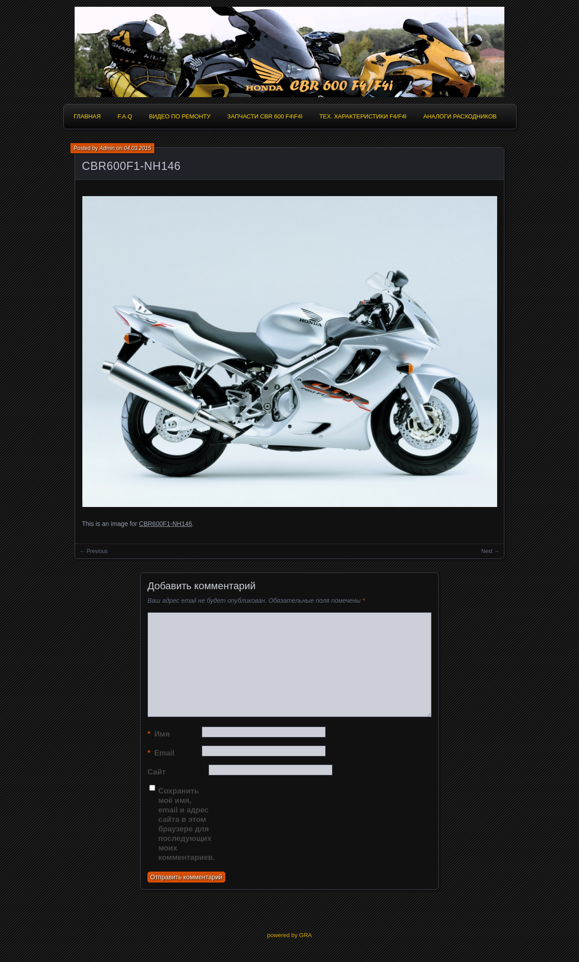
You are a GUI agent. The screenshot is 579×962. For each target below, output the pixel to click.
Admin (107, 148)
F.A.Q (125, 116)
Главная (87, 116)
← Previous (94, 551)
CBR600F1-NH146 (131, 166)
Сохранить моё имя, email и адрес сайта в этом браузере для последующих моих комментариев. (185, 824)
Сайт (156, 772)
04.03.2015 (137, 148)
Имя (158, 734)
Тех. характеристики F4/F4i (363, 116)
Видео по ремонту (179, 116)
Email (161, 753)
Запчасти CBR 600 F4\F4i (265, 116)
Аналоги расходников (460, 116)
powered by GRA (289, 935)
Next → (490, 551)
